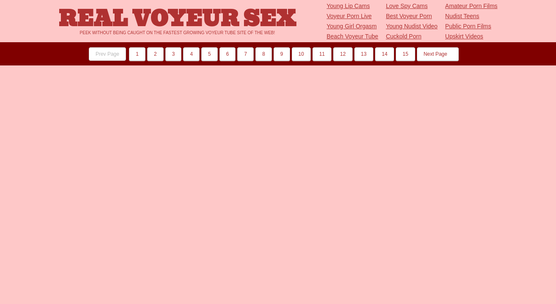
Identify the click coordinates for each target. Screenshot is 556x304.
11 (322, 54)
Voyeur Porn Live (349, 16)
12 (342, 54)
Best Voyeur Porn (409, 16)
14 (384, 54)
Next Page (438, 54)
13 (364, 54)
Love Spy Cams (407, 6)
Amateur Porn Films (471, 6)
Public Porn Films (468, 26)
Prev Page (107, 54)
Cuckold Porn (404, 36)
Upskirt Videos (464, 36)
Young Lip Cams (348, 6)
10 (301, 54)
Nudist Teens (462, 16)
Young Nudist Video (412, 26)
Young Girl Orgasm (351, 26)
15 (405, 54)
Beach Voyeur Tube (352, 36)
